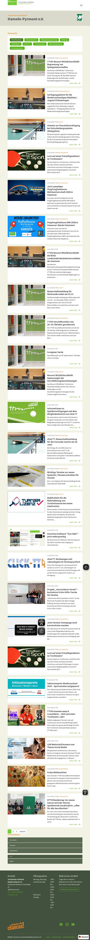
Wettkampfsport (55, 44)
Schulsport (16, 44)
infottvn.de (12, 895)
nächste (23, 831)
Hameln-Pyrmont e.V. (26, 19)
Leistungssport (17, 48)
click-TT (27, 44)
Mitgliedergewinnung (49, 40)
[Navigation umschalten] (81, 5)
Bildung (64, 40)
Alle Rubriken (16, 40)
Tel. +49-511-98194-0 (15, 892)
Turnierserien (40, 44)
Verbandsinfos (31, 40)
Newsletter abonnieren (69, 889)
